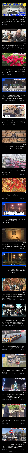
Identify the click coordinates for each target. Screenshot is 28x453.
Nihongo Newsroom (15, 451)
